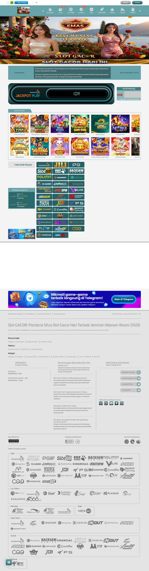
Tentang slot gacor (59, 314)
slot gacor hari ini (44, 357)
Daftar (137, 2)
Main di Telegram (21, 2)
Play (36, 95)
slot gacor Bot (131, 390)
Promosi (132, 10)
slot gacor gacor (71, 357)
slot (80, 357)
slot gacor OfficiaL (131, 384)
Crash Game (102, 10)
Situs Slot (96, 357)
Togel (91, 10)
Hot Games (50, 10)
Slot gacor (11, 342)
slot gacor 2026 (31, 357)
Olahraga (81, 10)
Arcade (112, 10)
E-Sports (122, 10)
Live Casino (71, 10)
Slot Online (25, 349)
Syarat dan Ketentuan (44, 314)
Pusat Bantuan (30, 314)
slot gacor (11, 357)
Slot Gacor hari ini (13, 349)
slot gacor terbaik (58, 357)
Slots (60, 10)
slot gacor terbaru (32, 342)
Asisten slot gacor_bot (131, 378)
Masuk (126, 2)
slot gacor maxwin (46, 342)
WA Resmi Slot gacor (131, 372)
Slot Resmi (87, 357)
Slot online (20, 342)
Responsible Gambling (15, 314)
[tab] (44, 165)
